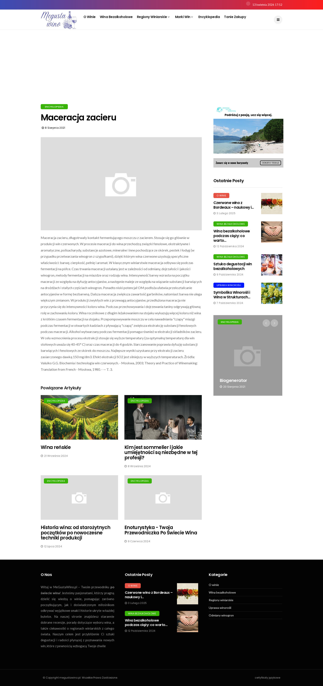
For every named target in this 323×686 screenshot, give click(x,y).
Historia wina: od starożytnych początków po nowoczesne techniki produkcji (75, 532)
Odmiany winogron (221, 615)
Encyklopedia (209, 17)
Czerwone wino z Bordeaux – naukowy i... (233, 205)
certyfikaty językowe (267, 677)
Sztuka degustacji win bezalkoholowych (232, 266)
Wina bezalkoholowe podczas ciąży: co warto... (231, 236)
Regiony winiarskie (153, 17)
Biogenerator (233, 380)
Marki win (184, 17)
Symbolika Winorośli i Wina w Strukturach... (231, 295)
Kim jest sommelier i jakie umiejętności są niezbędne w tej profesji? (161, 452)
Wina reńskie (56, 447)
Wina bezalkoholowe (116, 17)
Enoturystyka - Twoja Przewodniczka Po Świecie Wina (160, 530)
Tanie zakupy (235, 17)
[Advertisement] (161, 72)
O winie (90, 17)
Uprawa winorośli (229, 285)
